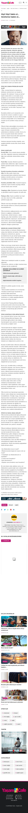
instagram (10, 798)
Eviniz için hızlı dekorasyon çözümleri (12, 702)
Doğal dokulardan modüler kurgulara (12, 280)
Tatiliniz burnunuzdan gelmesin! (11, 273)
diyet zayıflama (20, 769)
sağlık (8, 8)
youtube (19, 798)
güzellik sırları (7, 772)
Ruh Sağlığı (6, 716)
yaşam (4, 624)
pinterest (19, 797)
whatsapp (10, 797)
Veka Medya (14, 800)
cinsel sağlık (6, 769)
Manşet (11, 505)
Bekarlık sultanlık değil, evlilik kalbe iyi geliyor (12, 276)
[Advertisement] (14, 596)
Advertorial (6, 713)
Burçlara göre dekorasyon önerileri (11, 684)
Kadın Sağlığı (7, 765)
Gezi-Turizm (19, 761)
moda (5, 720)
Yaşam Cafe (19, 805)
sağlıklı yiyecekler (8, 724)
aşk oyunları (19, 765)
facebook (10, 795)
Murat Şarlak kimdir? (7, 648)
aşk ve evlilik (17, 716)
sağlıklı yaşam (20, 772)
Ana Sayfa (3, 8)
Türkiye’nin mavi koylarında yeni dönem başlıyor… (12, 666)
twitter (19, 795)
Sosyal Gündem (7, 643)
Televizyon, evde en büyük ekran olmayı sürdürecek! (12, 629)
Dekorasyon (6, 761)
